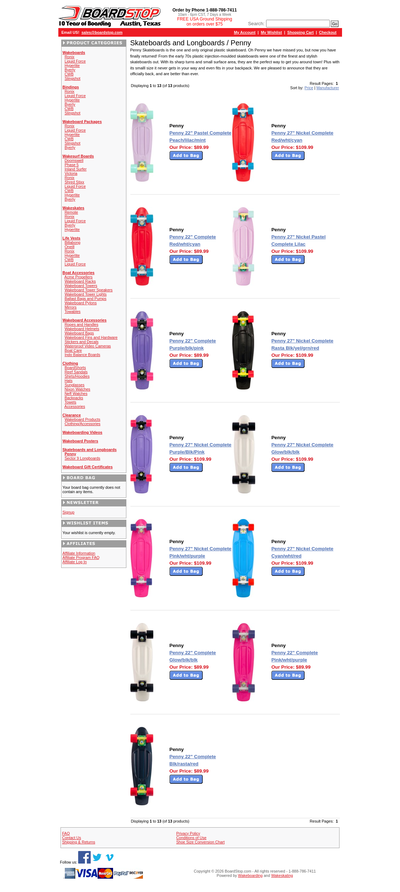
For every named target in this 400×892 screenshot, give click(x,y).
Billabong (72, 242)
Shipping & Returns (78, 842)
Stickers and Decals (81, 342)
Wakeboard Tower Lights (85, 294)
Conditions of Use (191, 838)
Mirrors (70, 307)
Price (309, 88)
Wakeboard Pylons (80, 303)
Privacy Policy (188, 833)
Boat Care (73, 350)
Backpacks (73, 398)
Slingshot (72, 78)
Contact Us (71, 838)
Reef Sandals (75, 372)
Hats (68, 380)
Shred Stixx (74, 182)
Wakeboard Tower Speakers (88, 290)
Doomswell (73, 160)
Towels (70, 402)
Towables (72, 311)
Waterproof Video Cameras (87, 346)
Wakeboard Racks (80, 281)
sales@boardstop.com (101, 32)
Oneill (69, 247)
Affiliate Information (79, 553)
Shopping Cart (300, 32)
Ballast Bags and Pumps (85, 298)
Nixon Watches (77, 389)
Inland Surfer (75, 169)
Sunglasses (74, 385)
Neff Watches (75, 393)
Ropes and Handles (81, 324)
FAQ (65, 833)
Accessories (74, 406)
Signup (69, 512)
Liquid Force (75, 61)
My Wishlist (271, 32)
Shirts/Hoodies (76, 376)
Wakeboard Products (82, 419)
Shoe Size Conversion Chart (200, 842)
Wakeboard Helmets (81, 329)
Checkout (328, 32)
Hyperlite (72, 65)
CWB (68, 74)
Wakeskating (282, 875)
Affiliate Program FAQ (81, 557)
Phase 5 (71, 165)
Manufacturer (327, 88)
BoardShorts (75, 367)
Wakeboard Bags (79, 333)
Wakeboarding (250, 875)
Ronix (69, 57)
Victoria (70, 173)
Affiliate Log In (75, 562)
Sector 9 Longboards (82, 458)
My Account (245, 32)
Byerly (69, 70)
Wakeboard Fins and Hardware (90, 337)
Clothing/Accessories (82, 424)
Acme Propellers (78, 277)
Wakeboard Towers (80, 285)
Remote (71, 212)
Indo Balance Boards (82, 354)
